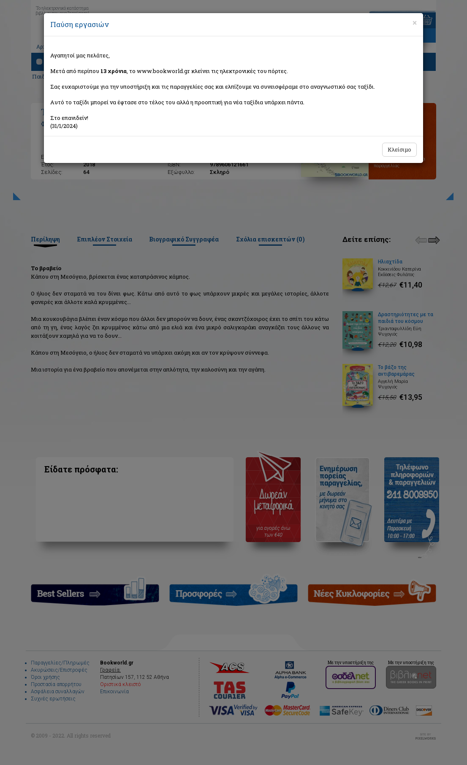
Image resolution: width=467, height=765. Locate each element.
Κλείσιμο (399, 149)
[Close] (415, 23)
